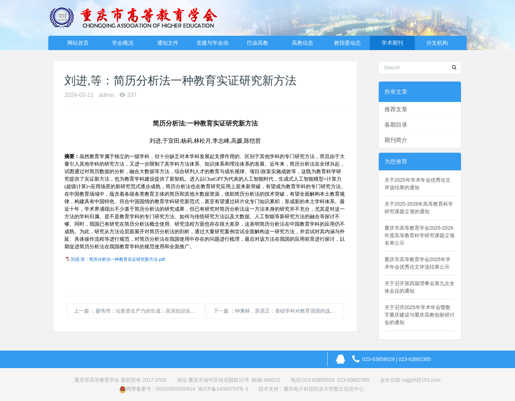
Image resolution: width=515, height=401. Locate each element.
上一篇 (139, 311)
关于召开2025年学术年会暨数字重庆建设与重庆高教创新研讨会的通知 (419, 314)
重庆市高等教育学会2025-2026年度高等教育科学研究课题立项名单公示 (419, 235)
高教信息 (302, 43)
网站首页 (78, 43)
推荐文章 (395, 109)
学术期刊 (392, 43)
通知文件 (167, 43)
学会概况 (122, 43)
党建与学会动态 (212, 45)
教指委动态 (347, 43)
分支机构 (437, 43)
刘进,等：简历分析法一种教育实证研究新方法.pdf (118, 259)
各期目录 (395, 125)
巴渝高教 (257, 43)
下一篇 (279, 311)
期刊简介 (395, 140)
